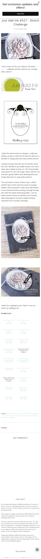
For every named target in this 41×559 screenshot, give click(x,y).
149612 (9, 333)
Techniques (33, 416)
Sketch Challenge (20, 416)
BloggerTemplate (33, 557)
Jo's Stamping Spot (14, 557)
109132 (23, 390)
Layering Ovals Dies (9, 368)
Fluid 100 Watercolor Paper (9, 330)
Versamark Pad (9, 387)
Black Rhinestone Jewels (23, 378)
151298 (9, 398)
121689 (9, 323)
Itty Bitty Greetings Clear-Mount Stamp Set (23, 359)
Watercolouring (8, 418)
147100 (9, 352)
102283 (9, 389)
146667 (23, 362)
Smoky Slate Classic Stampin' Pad (23, 340)
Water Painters (9, 397)
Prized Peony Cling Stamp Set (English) (8, 359)
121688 (23, 333)
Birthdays (11, 414)
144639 (23, 381)
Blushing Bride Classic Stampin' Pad (9, 349)
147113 (23, 342)
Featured (33, 414)
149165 (9, 342)
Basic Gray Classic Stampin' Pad (8, 340)
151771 (9, 370)
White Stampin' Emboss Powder (23, 388)
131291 (23, 323)
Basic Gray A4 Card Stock (9, 321)
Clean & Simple (23, 414)
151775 (23, 371)
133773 (23, 398)
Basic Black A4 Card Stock (23, 330)
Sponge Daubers (23, 397)
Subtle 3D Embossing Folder (23, 369)
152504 (9, 362)
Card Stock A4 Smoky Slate (23, 321)
